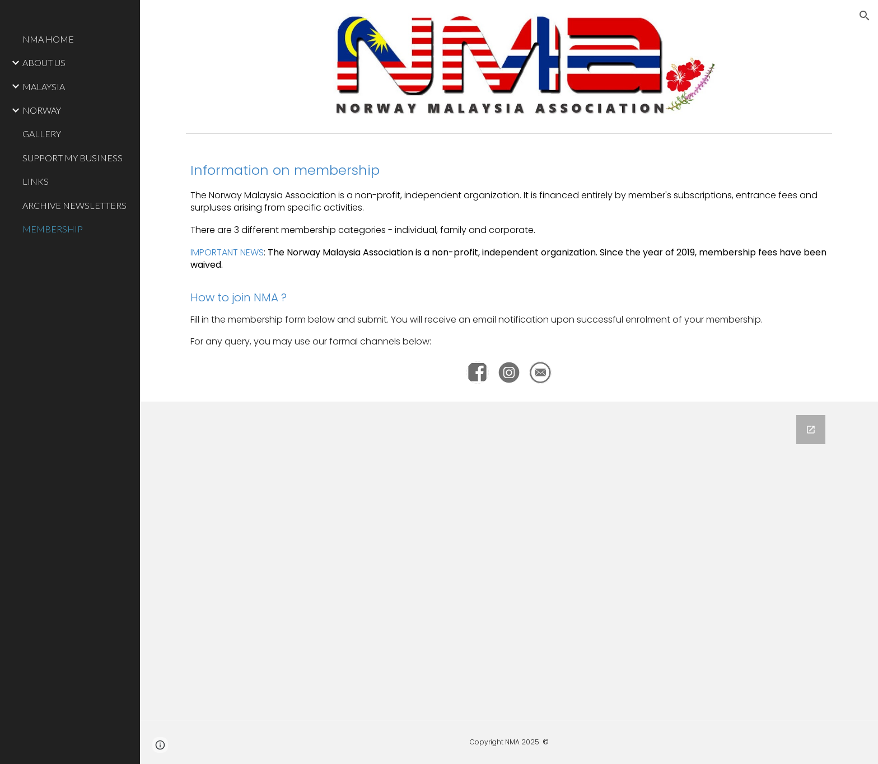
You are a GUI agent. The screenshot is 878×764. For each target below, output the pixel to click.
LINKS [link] (35, 181)
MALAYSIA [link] (43, 86)
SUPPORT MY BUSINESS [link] (72, 157)
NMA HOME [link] (48, 39)
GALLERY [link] (41, 133)
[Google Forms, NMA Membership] (509, 560)
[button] (864, 15)
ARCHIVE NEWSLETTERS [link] (74, 205)
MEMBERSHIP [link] (52, 228)
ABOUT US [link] (44, 62)
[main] (509, 254)
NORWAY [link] (41, 110)
